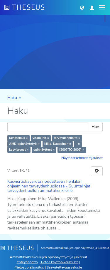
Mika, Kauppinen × (57, 144)
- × (78, 144)
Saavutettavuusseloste (64, 267)
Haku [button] (14, 97)
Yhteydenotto (27, 262)
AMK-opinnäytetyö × (24, 144)
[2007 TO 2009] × (71, 149)
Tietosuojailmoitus (29, 267)
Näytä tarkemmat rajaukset (82, 157)
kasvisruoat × (18, 149)
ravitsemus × (18, 138)
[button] (82, 7)
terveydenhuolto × (67, 138)
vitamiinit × (41, 138)
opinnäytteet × (44, 149)
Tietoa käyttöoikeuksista (59, 262)
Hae (95, 127)
